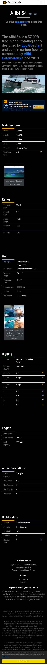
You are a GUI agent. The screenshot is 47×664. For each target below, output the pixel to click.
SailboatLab (12, 2)
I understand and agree (24, 661)
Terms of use (5, 657)
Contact (23, 582)
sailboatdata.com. (34, 614)
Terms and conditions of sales (23, 570)
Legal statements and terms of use (23, 564)
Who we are (23, 579)
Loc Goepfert (32, 45)
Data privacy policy (23, 567)
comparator (21, 21)
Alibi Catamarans (16, 56)
